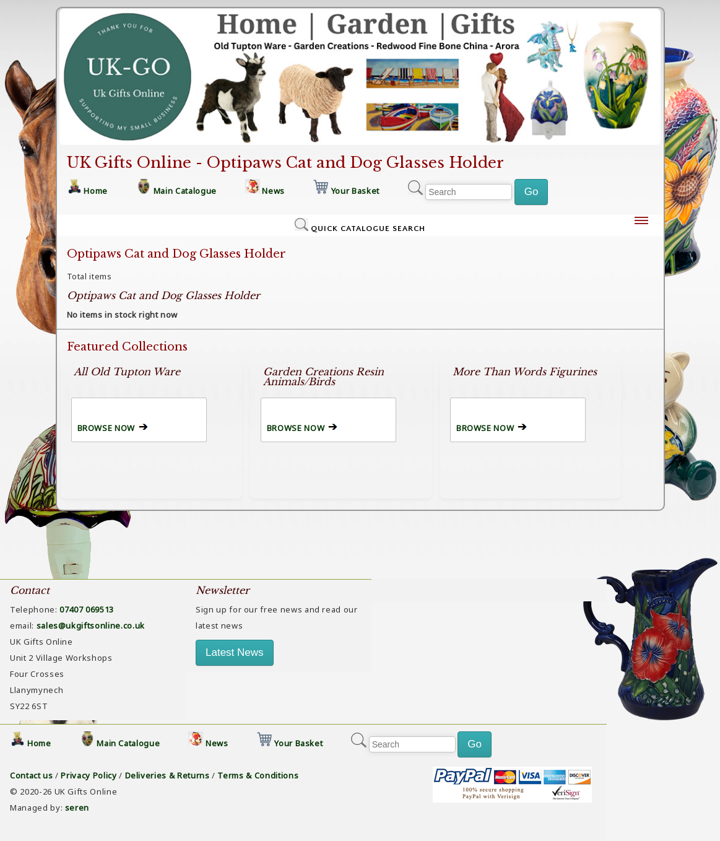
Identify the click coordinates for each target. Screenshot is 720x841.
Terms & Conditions (257, 775)
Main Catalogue (185, 190)
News (273, 190)
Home (96, 190)
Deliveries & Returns (167, 775)
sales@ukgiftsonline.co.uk (91, 625)
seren (77, 807)
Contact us (31, 775)
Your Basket (355, 190)
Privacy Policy (88, 775)
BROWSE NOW (106, 428)
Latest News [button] (235, 652)
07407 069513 (86, 609)
